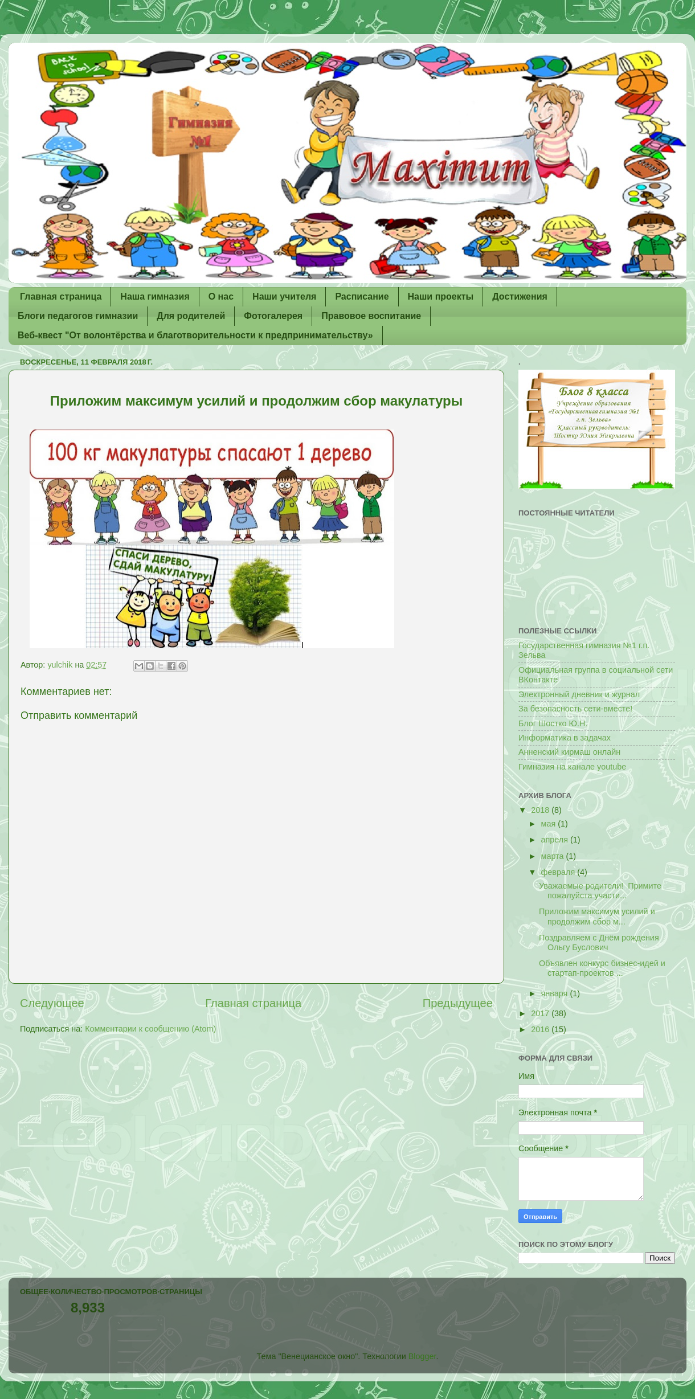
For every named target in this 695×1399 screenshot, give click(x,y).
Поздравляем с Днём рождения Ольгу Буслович (599, 942)
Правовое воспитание (371, 316)
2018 (541, 810)
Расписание (362, 296)
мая (549, 823)
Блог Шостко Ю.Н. (552, 723)
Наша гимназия (154, 296)
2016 (541, 1029)
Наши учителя (284, 296)
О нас (221, 296)
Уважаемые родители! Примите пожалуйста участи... (600, 890)
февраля (559, 872)
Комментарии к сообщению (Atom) (150, 1028)
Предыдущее (458, 1003)
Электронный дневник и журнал (579, 694)
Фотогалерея (273, 316)
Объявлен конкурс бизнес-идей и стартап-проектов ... (602, 968)
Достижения (519, 296)
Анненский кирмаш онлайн (569, 751)
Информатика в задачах (564, 737)
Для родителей (191, 316)
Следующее (52, 1003)
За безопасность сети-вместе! (575, 708)
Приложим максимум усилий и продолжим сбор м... (597, 916)
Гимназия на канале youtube (572, 766)
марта (553, 856)
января (555, 993)
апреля (556, 839)
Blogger (422, 1356)
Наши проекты (441, 296)
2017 (541, 1013)
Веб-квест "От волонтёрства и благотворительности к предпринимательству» (195, 335)
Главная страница (60, 296)
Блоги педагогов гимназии (78, 316)
